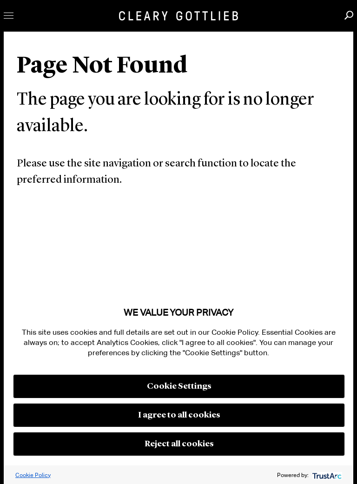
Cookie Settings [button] (179, 386)
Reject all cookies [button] (179, 444)
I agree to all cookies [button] (179, 415)
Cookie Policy (33, 474)
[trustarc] (326, 475)
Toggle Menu (8, 16)
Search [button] (348, 15)
